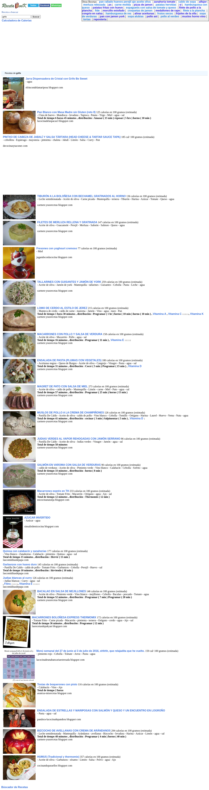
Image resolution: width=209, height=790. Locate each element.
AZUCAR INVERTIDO (37, 517)
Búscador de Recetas (14, 787)
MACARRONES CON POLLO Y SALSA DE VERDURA (69, 334)
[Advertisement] (99, 48)
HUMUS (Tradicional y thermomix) (58, 756)
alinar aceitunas (144, 13)
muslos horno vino (194, 16)
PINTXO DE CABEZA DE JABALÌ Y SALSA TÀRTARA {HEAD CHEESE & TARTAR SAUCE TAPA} (62, 137)
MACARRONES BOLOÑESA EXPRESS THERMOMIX (64, 617)
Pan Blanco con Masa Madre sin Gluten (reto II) (66, 112)
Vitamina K (196, 314)
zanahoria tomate (164, 1)
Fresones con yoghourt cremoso (57, 248)
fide (97, 10)
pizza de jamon (143, 4)
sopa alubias (136, 16)
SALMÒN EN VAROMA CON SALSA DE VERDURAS (69, 464)
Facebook (44, 5)
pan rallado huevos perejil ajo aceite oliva (125, 1)
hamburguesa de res (118, 13)
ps (110, 4)
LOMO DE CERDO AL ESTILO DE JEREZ (62, 308)
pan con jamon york (112, 16)
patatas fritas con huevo (108, 7)
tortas (86, 19)
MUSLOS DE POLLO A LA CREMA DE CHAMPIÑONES (70, 412)
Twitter (33, 5)
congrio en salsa (92, 13)
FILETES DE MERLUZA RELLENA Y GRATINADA (67, 222)
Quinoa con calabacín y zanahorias (25, 551)
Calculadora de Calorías (17, 20)
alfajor (203, 1)
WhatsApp (56, 5)
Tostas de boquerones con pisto (57, 684)
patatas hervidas (166, 4)
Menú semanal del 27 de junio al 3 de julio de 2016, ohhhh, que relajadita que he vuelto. (90, 651)
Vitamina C (175, 314)
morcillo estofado (113, 10)
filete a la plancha (194, 10)
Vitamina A (159, 314)
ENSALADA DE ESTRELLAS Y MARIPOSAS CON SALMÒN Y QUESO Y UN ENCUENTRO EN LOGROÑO (101, 710)
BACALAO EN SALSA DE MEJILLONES (61, 591)
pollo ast (152, 16)
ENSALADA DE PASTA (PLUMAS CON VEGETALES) (69, 360)
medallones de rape (167, 10)
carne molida (123, 4)
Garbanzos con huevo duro (20, 564)
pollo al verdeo (170, 16)
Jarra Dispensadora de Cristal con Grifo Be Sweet (56, 78)
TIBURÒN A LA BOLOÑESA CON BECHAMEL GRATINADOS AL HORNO (81, 196)
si (180, 4)
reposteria (100, 19)
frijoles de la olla (186, 13)
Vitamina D (134, 366)
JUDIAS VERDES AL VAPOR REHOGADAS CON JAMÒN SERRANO (78, 438)
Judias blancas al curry (17, 577)
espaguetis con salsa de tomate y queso (151, 7)
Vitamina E (117, 340)
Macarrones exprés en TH (53, 491)
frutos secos (165, 13)
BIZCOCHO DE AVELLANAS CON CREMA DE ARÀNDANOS (74, 730)
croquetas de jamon (140, 10)
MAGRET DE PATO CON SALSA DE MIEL (62, 386)
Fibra (7, 583)
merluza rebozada (94, 4)
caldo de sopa (187, 1)
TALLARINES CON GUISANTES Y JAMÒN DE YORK (69, 281)
